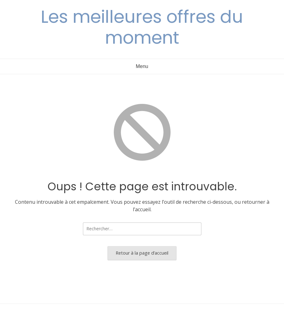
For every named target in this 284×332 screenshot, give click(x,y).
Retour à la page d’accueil (142, 253)
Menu (142, 66)
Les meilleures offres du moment (142, 27)
